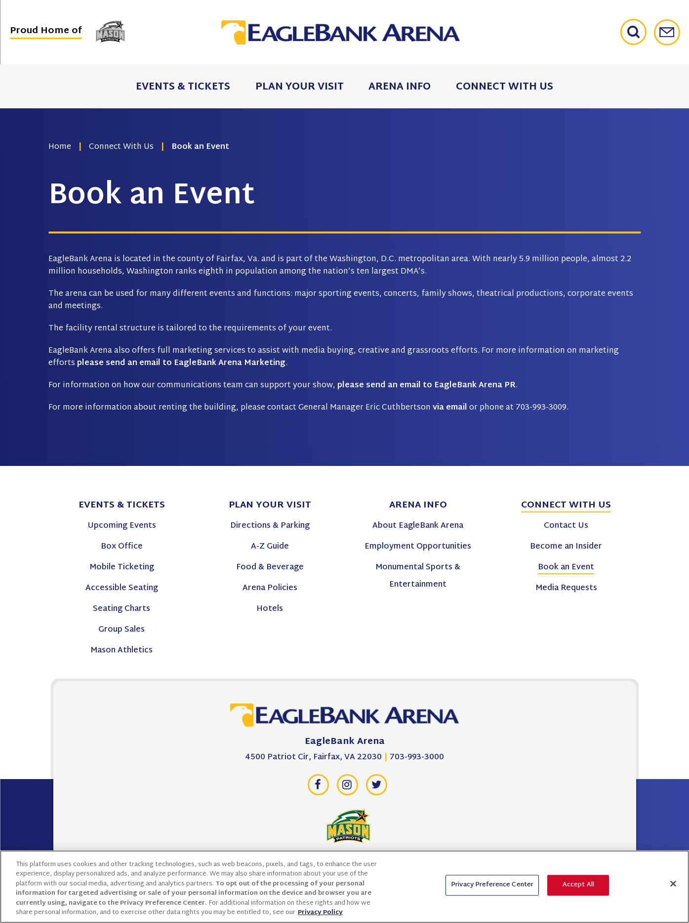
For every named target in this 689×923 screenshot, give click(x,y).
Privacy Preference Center (492, 890)
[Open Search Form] (637, 32)
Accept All (578, 890)
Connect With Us (121, 147)
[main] (344, 233)
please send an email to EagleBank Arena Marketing (181, 363)
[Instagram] (347, 787)
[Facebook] (318, 787)
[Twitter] (376, 787)
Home (59, 147)
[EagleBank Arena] (344, 717)
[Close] (673, 889)
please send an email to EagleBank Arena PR (426, 385)
